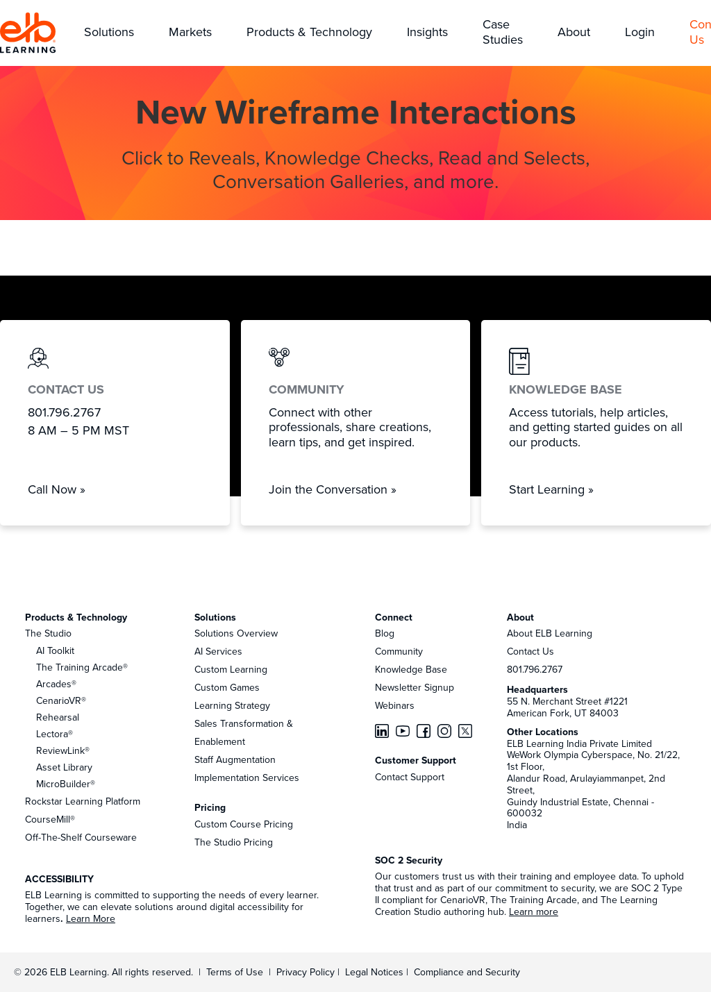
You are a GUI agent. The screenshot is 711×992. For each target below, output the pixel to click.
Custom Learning (230, 669)
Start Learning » (551, 489)
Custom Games (227, 687)
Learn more (533, 911)
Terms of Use (233, 972)
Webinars (395, 705)
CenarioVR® (61, 700)
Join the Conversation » (332, 489)
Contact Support (409, 777)
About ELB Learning (549, 633)
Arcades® (56, 684)
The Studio (48, 633)
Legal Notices (375, 972)
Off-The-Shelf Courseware (81, 837)
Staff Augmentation (235, 759)
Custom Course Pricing (243, 824)
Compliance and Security (467, 972)
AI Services (218, 651)
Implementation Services (246, 777)
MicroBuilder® (65, 784)
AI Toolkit (55, 650)
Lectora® (54, 734)
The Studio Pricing (233, 842)
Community (399, 651)
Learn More (90, 918)
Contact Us (530, 651)
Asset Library (64, 767)
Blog (384, 633)
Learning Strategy (232, 705)
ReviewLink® (63, 750)
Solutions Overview (236, 633)
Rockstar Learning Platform (82, 801)
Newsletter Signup (414, 687)
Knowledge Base (411, 669)
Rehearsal (57, 717)
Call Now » (56, 489)
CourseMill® (50, 819)
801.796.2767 (534, 669)
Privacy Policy (306, 972)
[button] (109, 33)
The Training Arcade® (82, 667)
